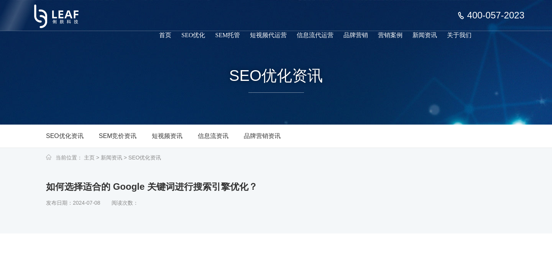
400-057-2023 (495, 15)
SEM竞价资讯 (118, 136)
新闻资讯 (424, 35)
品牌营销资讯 (262, 136)
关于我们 (459, 35)
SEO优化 (193, 35)
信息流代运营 (315, 35)
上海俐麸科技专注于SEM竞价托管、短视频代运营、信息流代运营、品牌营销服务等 (61, 10)
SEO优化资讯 (65, 136)
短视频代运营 (268, 35)
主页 (89, 157)
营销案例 (390, 35)
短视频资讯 (167, 136)
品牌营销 (355, 35)
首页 (165, 35)
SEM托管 (227, 35)
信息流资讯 (213, 136)
